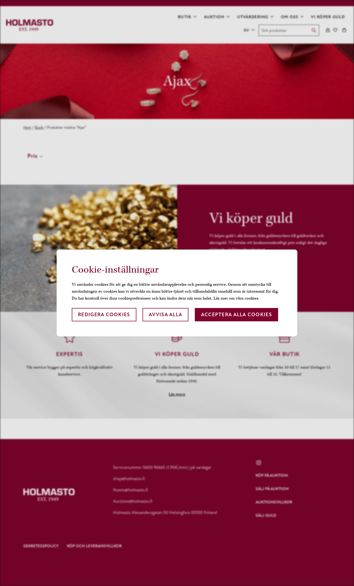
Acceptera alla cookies (236, 314)
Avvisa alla (165, 314)
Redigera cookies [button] (104, 314)
